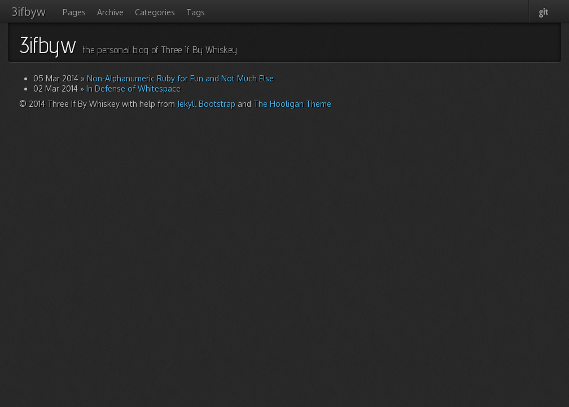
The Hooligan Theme (292, 104)
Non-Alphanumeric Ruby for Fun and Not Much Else (180, 78)
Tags (195, 12)
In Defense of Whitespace (133, 88)
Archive (110, 12)
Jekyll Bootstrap (206, 104)
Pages (74, 12)
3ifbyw (28, 11)
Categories (155, 12)
